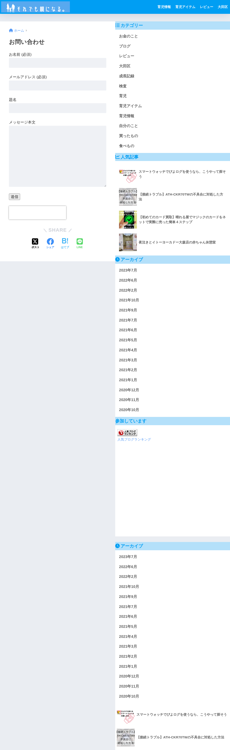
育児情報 (164, 7)
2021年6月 (128, 330)
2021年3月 (128, 360)
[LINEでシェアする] (80, 244)
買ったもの (128, 136)
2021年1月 (128, 380)
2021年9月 (128, 310)
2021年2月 (128, 370)
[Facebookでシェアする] (50, 244)
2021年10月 (129, 300)
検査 (123, 86)
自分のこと (128, 126)
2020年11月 (129, 400)
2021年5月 (128, 340)
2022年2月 (128, 290)
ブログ (124, 46)
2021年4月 (128, 350)
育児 (123, 96)
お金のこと (128, 36)
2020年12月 (129, 390)
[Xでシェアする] (35, 244)
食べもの (126, 146)
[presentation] (37, 212)
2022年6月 (128, 280)
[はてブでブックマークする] (65, 244)
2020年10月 (129, 410)
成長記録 (126, 76)
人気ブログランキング (134, 439)
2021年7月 (128, 320)
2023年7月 (128, 270)
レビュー (206, 7)
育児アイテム (185, 7)
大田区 (223, 7)
